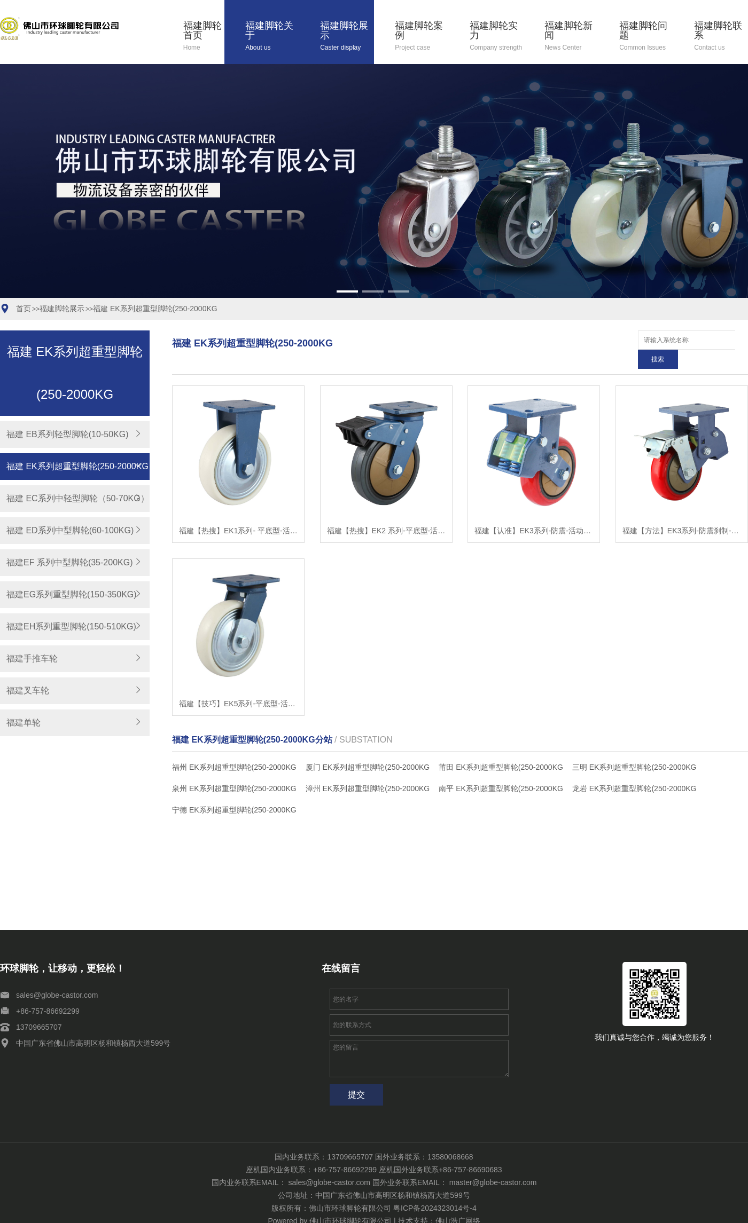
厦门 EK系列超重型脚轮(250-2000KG (368, 748)
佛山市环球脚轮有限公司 (350, 1201)
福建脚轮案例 (422, 36)
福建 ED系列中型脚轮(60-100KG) (70, 530)
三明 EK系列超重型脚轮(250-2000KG (634, 748)
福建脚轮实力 (497, 36)
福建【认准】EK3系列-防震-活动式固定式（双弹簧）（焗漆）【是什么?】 (533, 511)
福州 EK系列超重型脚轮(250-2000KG (234, 748)
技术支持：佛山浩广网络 (439, 1201)
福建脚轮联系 (721, 36)
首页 (23, 308)
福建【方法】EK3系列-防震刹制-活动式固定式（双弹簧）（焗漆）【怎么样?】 (681, 511)
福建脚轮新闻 (571, 36)
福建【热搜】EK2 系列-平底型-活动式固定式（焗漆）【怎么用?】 (386, 511)
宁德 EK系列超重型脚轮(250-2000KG (234, 790)
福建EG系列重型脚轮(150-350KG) (71, 594)
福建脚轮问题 (646, 36)
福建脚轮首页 (203, 36)
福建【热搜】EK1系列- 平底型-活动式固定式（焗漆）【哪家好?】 (238, 511)
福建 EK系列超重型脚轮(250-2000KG (155, 308)
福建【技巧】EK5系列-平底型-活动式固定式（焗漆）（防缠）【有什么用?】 (238, 684)
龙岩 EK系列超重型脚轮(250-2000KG (634, 769)
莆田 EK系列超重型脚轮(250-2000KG (501, 748)
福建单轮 (23, 722)
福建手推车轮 (32, 658)
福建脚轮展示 (347, 36)
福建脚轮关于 (272, 36)
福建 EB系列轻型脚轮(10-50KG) (67, 434)
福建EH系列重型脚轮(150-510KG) (71, 626)
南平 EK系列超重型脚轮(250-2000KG (501, 769)
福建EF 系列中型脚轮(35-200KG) (69, 562)
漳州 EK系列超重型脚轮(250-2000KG (368, 769)
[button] (347, 291)
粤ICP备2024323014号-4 (435, 1189)
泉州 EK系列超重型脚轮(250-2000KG (234, 769)
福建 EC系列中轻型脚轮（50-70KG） (77, 498)
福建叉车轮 (27, 690)
